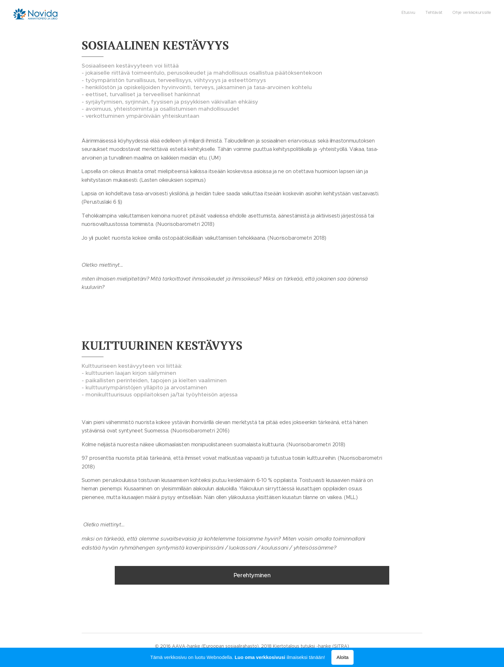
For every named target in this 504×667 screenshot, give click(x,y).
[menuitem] (472, 13)
